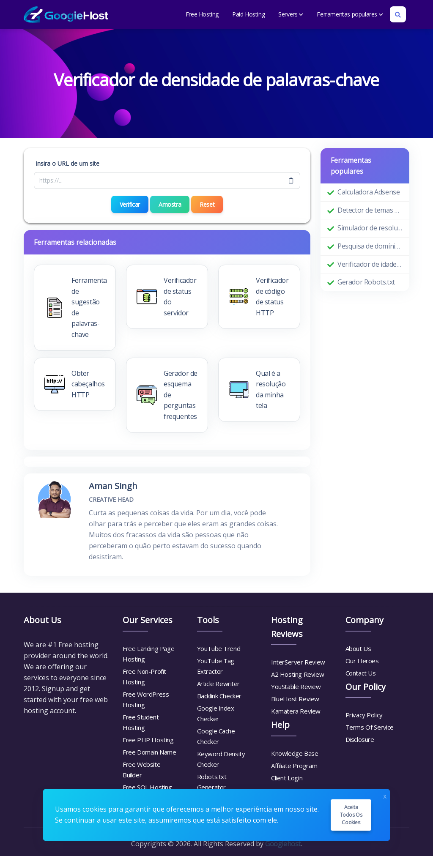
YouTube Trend (219, 648)
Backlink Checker (219, 696)
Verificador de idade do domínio (370, 264)
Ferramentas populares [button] (350, 14)
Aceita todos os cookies (351, 815)
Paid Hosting (248, 14)
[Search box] (398, 14)
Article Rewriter (218, 683)
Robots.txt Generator (212, 781)
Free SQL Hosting (147, 787)
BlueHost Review (295, 699)
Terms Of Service (369, 727)
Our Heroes (362, 660)
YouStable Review (296, 686)
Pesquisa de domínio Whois (370, 246)
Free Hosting (202, 14)
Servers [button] (290, 14)
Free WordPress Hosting (146, 699)
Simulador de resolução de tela (370, 227)
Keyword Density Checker (221, 758)
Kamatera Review (296, 711)
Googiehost (283, 843)
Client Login (286, 778)
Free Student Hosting (141, 722)
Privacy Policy (364, 715)
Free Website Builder (141, 769)
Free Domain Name (149, 752)
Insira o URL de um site (67, 163)
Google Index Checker (215, 713)
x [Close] (384, 795)
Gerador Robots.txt (366, 282)
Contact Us (360, 673)
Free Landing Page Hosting (148, 653)
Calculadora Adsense (368, 192)
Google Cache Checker (216, 736)
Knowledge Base (294, 753)
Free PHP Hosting (148, 740)
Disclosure (359, 739)
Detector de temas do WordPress (370, 210)
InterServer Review (298, 662)
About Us (358, 648)
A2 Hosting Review (297, 674)
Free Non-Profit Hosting (144, 676)
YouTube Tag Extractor (216, 666)
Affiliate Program (294, 765)
